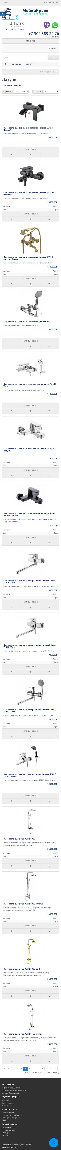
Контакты (5, 1100)
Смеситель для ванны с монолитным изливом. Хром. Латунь (29, 450)
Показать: (37, 91)
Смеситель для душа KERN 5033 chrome (23, 904)
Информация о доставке (11, 1088)
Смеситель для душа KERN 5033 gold (21, 969)
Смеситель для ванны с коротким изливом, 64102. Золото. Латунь (28, 258)
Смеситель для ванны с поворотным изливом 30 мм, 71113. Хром (29, 646)
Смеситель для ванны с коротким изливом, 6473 (27, 321)
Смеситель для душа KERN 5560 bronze (22, 1034)
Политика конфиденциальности (14, 1090)
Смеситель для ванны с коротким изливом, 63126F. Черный (28, 193)
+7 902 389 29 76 (44, 33)
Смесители (16, 64)
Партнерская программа (11, 1118)
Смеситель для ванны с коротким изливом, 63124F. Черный (28, 129)
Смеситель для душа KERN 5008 (19, 839)
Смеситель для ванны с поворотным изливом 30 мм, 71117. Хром (29, 710)
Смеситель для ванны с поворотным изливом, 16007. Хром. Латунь (29, 775)
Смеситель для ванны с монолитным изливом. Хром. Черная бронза (29, 514)
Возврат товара (8, 1103)
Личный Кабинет (8, 1128)
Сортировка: (7, 91)
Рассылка (5, 1135)
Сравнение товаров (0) (12, 85)
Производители (8, 1113)
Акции (4, 1120)
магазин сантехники (36, 14)
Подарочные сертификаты (12, 1115)
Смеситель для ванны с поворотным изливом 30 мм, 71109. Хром (29, 581)
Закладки (5, 1133)
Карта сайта (6, 1106)
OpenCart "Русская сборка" (21, 1145)
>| (55, 1069)
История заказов (8, 1130)
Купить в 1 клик (31, 149)
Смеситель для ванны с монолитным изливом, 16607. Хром (30, 385)
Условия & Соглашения (11, 1093)
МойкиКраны (36, 10)
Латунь (28, 64)
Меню (52, 49)
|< (4, 1069)
